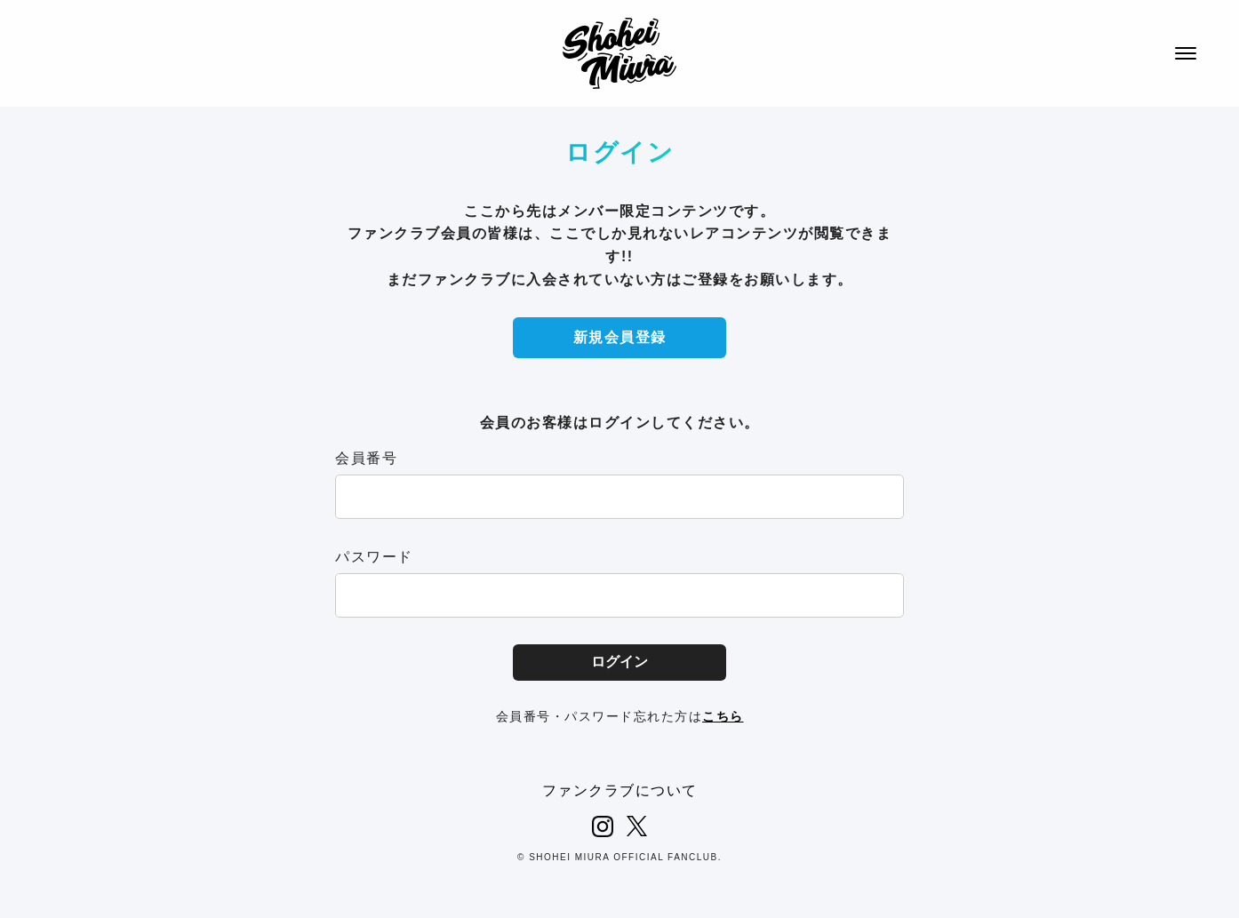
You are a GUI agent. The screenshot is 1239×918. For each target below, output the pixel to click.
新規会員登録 (620, 337)
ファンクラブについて (620, 790)
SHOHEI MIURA (619, 53)
